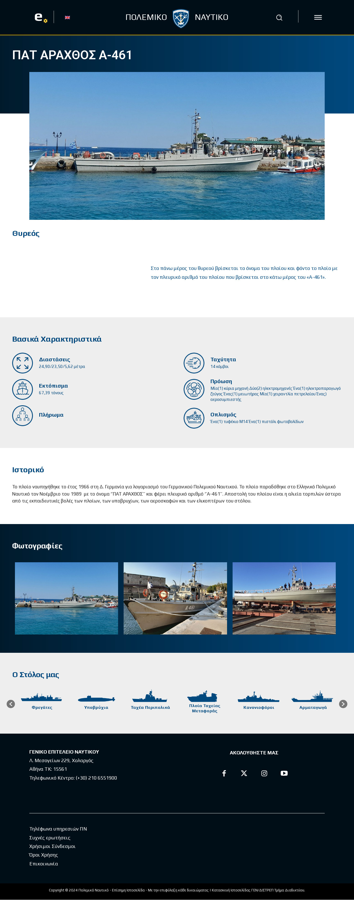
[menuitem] (67, 17)
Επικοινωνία (43, 864)
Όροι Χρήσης (43, 855)
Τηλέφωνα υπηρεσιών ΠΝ (58, 829)
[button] (279, 17)
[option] (42, 704)
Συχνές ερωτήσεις (50, 838)
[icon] (318, 17)
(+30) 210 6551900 (96, 778)
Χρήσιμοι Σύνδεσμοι (52, 846)
